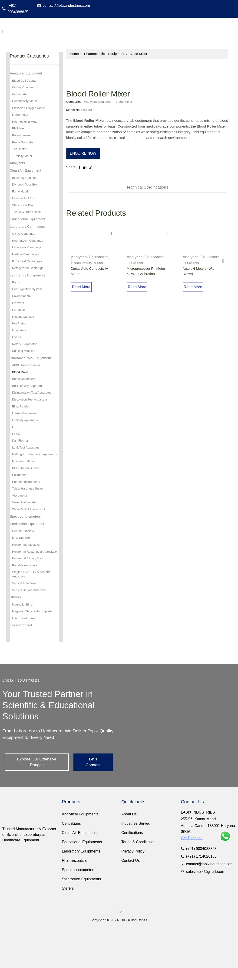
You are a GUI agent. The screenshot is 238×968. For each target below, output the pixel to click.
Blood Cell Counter (26, 81)
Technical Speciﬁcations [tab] (147, 190)
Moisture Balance (24, 485)
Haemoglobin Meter (26, 124)
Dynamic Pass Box (25, 190)
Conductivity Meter (87, 266)
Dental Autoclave (24, 558)
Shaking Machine (24, 364)
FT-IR (16, 444)
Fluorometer (21, 117)
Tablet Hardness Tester (28, 514)
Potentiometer (22, 138)
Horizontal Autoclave (27, 572)
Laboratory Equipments (29, 285)
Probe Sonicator (23, 145)
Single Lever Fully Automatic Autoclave (32, 608)
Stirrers (16, 632)
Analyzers (18, 167)
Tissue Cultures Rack (27, 219)
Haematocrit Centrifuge (29, 249)
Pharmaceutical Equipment (104, 54)
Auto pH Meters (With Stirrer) (200, 274)
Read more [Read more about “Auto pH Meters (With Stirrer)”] (199, 291)
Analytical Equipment (183, 76)
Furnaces (19, 321)
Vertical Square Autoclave (30, 625)
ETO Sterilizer (22, 565)
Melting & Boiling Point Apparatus (28, 475)
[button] (3, 31)
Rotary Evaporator (25, 357)
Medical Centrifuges (26, 263)
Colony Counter (23, 88)
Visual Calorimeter (25, 528)
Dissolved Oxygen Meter (30, 110)
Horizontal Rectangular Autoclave (28, 582)
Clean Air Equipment (26, 175)
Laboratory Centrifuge (27, 256)
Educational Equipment (29, 226)
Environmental (22, 307)
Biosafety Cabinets (25, 183)
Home (74, 54)
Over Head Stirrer (25, 654)
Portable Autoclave (25, 598)
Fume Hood (20, 197)
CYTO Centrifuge (24, 242)
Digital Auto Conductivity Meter (91, 274)
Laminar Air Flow (24, 204)
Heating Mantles (24, 328)
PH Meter (135, 266)
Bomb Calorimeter (25, 394)
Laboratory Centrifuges (28, 234)
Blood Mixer (138, 54)
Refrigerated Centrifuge (29, 277)
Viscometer (20, 521)
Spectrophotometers (26, 543)
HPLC (16, 451)
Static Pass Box (23, 212)
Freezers (18, 314)
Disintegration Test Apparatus (33, 408)
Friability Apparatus (26, 437)
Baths (16, 293)
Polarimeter (20, 499)
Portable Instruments (27, 506)
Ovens (16, 350)
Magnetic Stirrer (23, 640)
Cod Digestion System (28, 300)
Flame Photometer (25, 430)
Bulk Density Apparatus (29, 401)
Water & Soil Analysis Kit (30, 535)
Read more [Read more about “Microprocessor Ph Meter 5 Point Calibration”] (143, 291)
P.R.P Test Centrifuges (28, 270)
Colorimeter (20, 95)
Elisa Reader (21, 423)
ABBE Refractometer (27, 379)
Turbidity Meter (23, 160)
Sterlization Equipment (28, 550)
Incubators (19, 343)
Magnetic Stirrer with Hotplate (33, 647)
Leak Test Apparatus (27, 466)
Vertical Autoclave (25, 617)
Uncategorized (22, 661)
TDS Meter (20, 153)
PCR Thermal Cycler (27, 492)
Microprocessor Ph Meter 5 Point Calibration (147, 274)
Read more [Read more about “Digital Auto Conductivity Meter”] (87, 291)
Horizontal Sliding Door (28, 591)
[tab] (147, 190)
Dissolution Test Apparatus (31, 415)
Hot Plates (19, 336)
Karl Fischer (21, 459)
